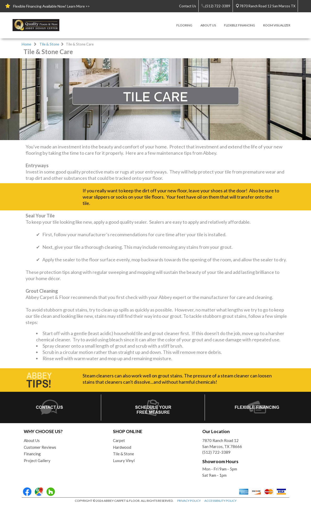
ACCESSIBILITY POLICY (220, 501)
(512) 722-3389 (216, 452)
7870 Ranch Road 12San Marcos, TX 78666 (222, 443)
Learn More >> (78, 6)
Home (26, 44)
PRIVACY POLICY (189, 501)
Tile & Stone (49, 44)
